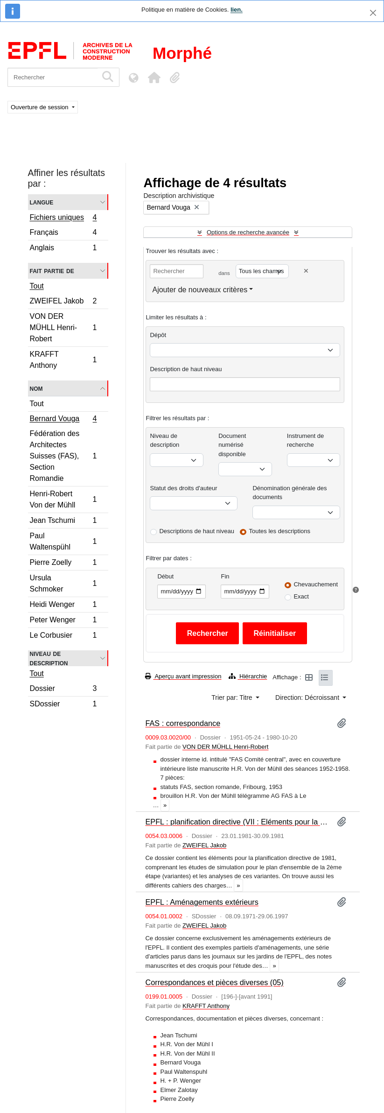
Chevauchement (315, 584)
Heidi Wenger (63, 606)
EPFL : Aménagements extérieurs (201, 902)
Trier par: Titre (232, 697)
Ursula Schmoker (63, 583)
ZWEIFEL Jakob (63, 302)
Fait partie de (52, 270)
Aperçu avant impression (183, 676)
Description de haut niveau (186, 369)
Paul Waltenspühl (63, 541)
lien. (236, 9)
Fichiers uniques (63, 218)
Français (63, 233)
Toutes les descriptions (280, 531)
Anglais (63, 248)
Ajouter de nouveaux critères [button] (199, 290)
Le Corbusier (63, 636)
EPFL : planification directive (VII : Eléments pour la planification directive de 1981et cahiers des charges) (237, 821)
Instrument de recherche (305, 440)
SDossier (63, 704)
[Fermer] (373, 12)
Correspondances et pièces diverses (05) (214, 982)
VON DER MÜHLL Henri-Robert (63, 327)
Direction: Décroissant (308, 697)
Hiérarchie (248, 676)
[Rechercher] (52, 77)
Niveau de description (49, 658)
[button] (154, 77)
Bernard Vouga (63, 419)
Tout (37, 286)
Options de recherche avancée (248, 232)
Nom (36, 388)
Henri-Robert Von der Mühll (63, 499)
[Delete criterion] (306, 271)
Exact (301, 596)
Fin (225, 576)
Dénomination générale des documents (289, 493)
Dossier (63, 690)
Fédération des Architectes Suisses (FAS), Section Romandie (63, 456)
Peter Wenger (63, 621)
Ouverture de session (40, 107)
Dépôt (158, 334)
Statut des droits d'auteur (183, 488)
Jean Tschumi (63, 521)
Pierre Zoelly (63, 564)
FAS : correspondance (182, 723)
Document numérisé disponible (232, 445)
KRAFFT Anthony (63, 359)
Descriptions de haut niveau (196, 531)
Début (165, 576)
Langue (42, 201)
